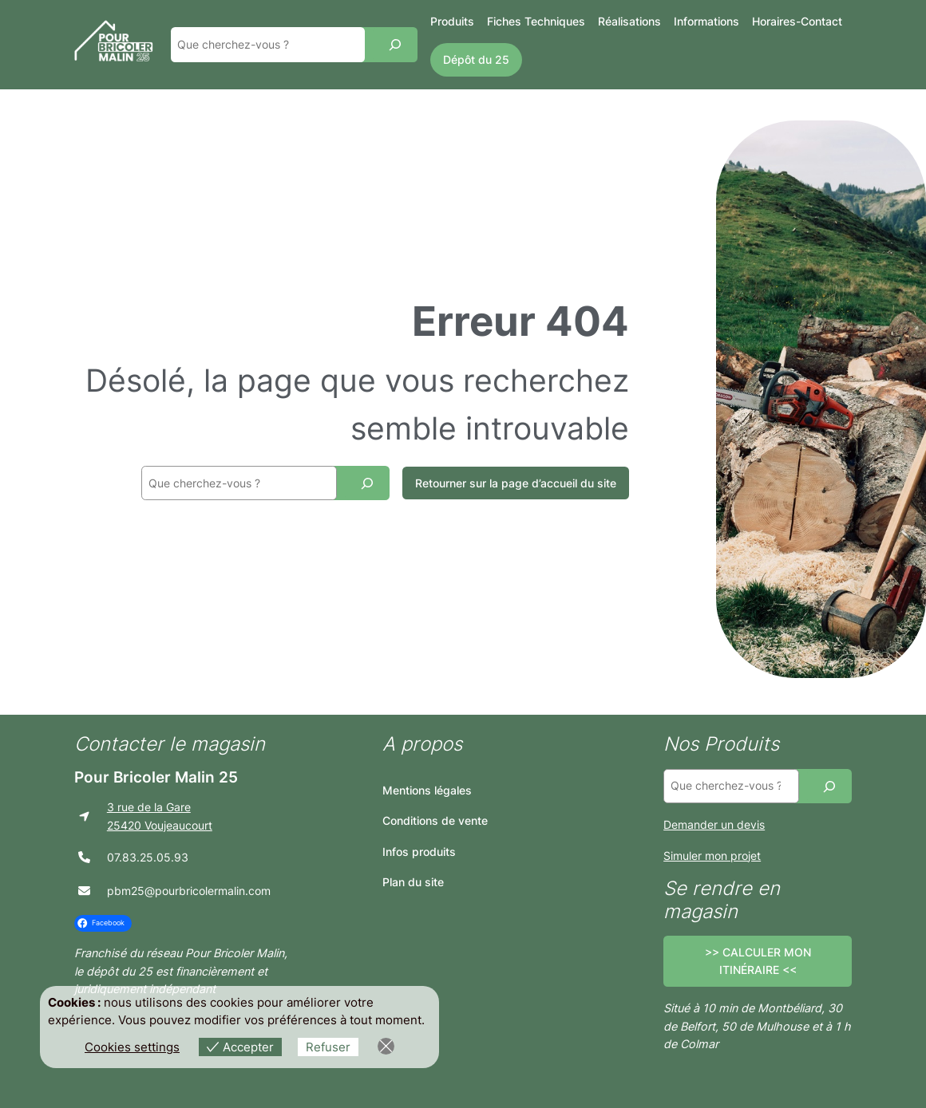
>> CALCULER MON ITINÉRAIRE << (758, 960)
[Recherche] (395, 44)
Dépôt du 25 (476, 59)
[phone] (84, 857)
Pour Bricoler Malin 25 (156, 777)
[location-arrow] (84, 816)
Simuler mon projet (712, 855)
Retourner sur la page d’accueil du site (515, 483)
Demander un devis (714, 824)
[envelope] (84, 891)
